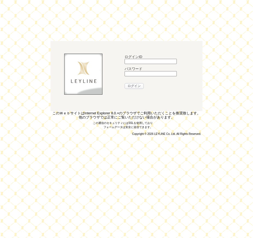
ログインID (133, 57)
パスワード (133, 69)
